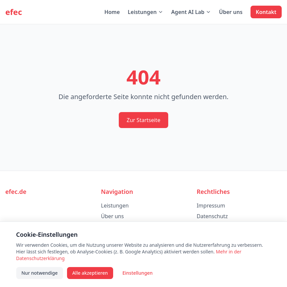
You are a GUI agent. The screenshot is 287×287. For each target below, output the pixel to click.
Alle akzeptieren (90, 273)
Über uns (231, 12)
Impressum (211, 205)
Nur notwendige (40, 273)
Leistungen (145, 12)
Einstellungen (137, 273)
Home (112, 12)
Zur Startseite (143, 120)
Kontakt (266, 12)
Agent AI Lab (191, 12)
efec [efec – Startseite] (13, 12)
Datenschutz (212, 216)
